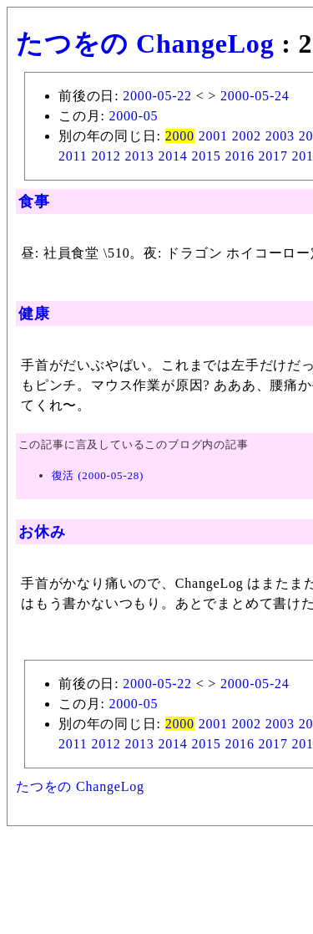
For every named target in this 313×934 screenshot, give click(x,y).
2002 (246, 136)
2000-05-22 (157, 96)
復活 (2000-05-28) (98, 475)
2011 (73, 156)
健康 (34, 313)
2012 (105, 156)
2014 (172, 156)
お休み (41, 531)
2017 (273, 156)
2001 (213, 136)
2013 (139, 156)
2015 (205, 156)
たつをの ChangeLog (145, 43)
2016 (239, 156)
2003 (280, 136)
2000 (179, 136)
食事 (34, 201)
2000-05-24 (255, 96)
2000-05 (133, 116)
